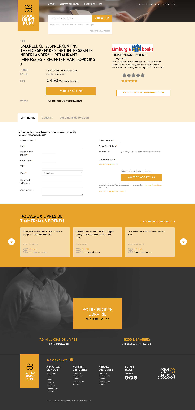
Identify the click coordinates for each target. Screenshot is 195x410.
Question (47, 117)
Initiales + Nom (27, 140)
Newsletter (104, 151)
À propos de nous (51, 374)
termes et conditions (154, 185)
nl (147, 4)
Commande (27, 117)
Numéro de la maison (26, 153)
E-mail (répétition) (107, 146)
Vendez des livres (92, 4)
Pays (22, 173)
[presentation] (141, 162)
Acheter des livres (69, 4)
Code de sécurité (107, 159)
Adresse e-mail (106, 140)
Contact (142, 4)
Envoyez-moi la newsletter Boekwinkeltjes (141, 151)
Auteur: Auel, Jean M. (136, 244)
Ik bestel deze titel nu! (141, 177)
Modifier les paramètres (108, 164)
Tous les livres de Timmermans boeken (143, 92)
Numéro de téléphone (25, 181)
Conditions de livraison (78, 383)
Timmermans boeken (130, 55)
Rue (22, 146)
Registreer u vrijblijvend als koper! (112, 191)
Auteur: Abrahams (30, 244)
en (151, 4)
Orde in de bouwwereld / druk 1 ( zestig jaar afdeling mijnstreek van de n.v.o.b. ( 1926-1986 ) (94, 234)
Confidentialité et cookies (52, 389)
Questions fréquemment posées (78, 375)
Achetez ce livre (71, 91)
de (159, 4)
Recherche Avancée (100, 31)
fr (155, 4)
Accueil (52, 4)
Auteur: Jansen (81, 244)
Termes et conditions (51, 383)
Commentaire (26, 190)
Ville (22, 166)
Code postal (26, 160)
